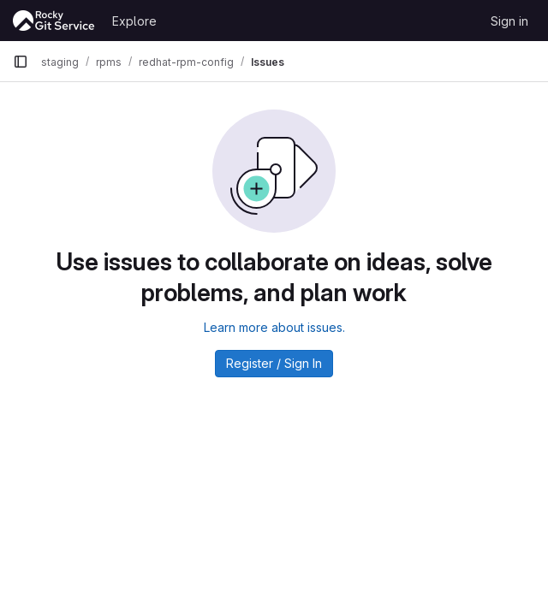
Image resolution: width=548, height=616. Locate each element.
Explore (134, 21)
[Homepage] (53, 20)
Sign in (509, 21)
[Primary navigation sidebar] (20, 61)
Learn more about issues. (274, 327)
